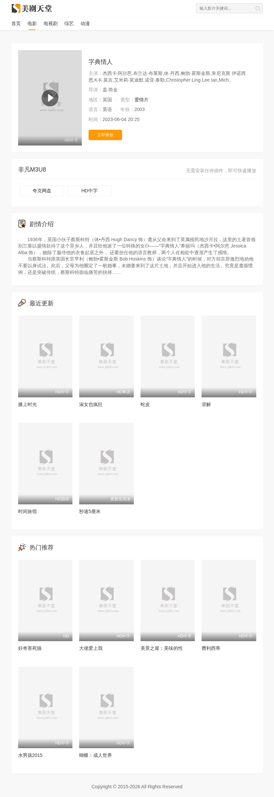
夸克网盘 (42, 190)
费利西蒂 (211, 648)
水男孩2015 (30, 755)
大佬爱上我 (91, 648)
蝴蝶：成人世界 (95, 755)
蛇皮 (145, 404)
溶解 (206, 404)
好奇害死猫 (30, 648)
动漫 (85, 23)
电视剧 (51, 23)
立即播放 (105, 134)
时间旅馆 (27, 511)
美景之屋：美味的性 (162, 648)
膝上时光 (27, 404)
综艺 (69, 23)
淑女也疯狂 (91, 404)
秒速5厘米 (90, 511)
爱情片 (141, 99)
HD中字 (89, 190)
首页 (16, 23)
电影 (32, 23)
